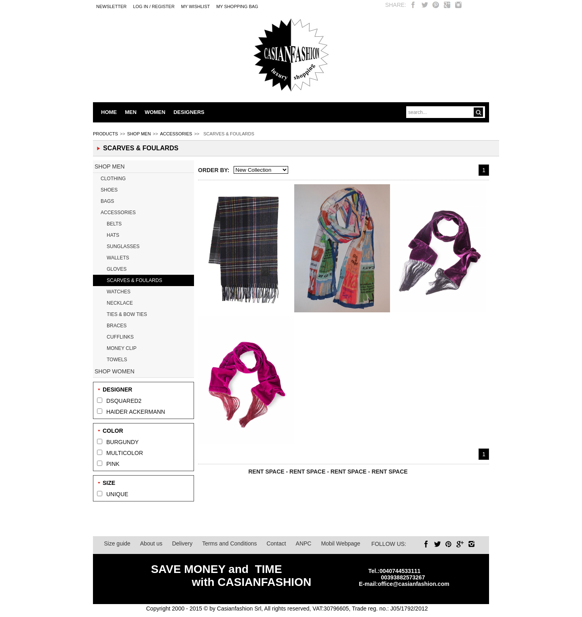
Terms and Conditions (229, 543)
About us (151, 543)
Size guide (117, 543)
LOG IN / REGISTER (154, 6)
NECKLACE (120, 303)
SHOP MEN (139, 133)
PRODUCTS (105, 133)
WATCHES (119, 292)
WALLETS (118, 258)
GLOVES (117, 269)
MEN (131, 112)
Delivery (182, 543)
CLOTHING (113, 178)
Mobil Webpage (340, 543)
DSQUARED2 (123, 401)
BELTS (114, 224)
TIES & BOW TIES (127, 314)
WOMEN (155, 112)
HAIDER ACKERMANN (135, 412)
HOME (109, 112)
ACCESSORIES (176, 133)
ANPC (304, 543)
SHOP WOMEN (115, 371)
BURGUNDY (122, 442)
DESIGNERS (189, 112)
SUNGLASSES (123, 246)
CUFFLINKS (120, 337)
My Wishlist (195, 6)
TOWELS (117, 359)
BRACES (117, 326)
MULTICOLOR (124, 453)
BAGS (107, 201)
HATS (113, 235)
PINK (113, 464)
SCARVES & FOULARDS (134, 280)
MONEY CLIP (122, 348)
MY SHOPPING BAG (237, 6)
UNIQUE (117, 494)
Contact (276, 543)
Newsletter (111, 6)
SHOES (109, 190)
